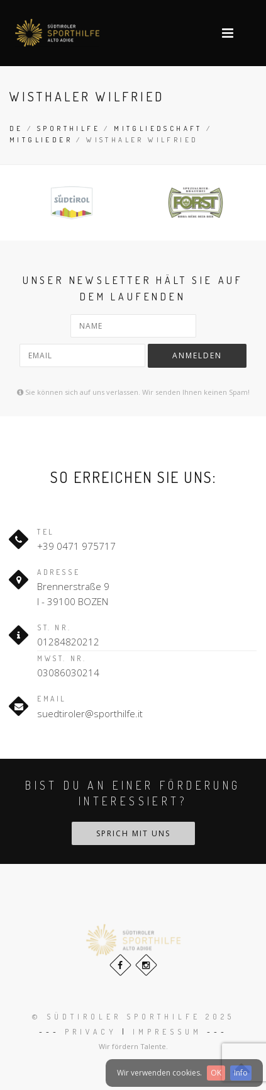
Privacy (91, 1031)
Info (241, 1072)
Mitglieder (40, 139)
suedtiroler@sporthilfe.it (90, 713)
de (16, 128)
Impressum (167, 1031)
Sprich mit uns (133, 833)
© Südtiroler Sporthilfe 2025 (133, 1016)
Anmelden (197, 355)
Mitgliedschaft (158, 128)
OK (216, 1072)
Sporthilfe (68, 128)
